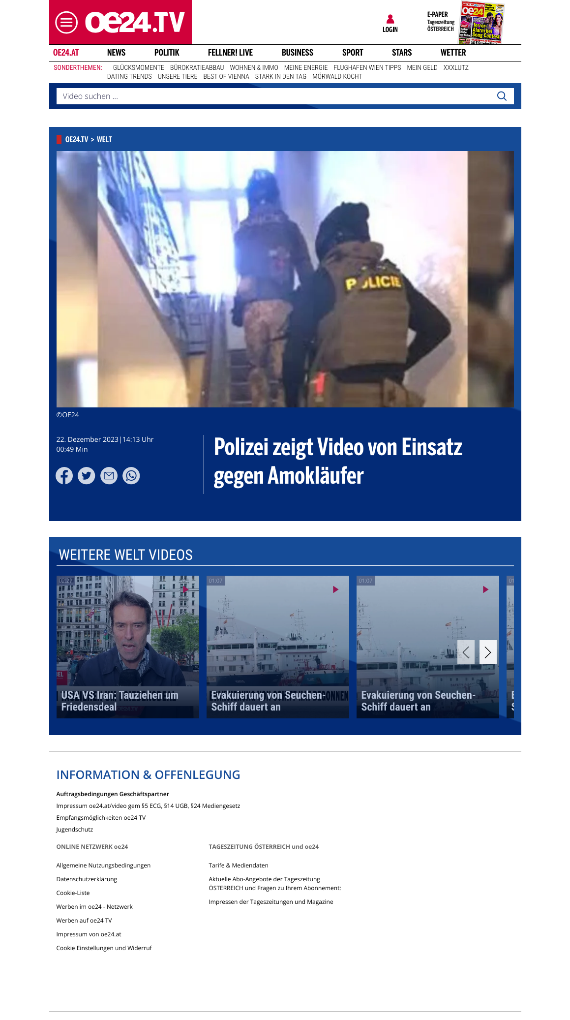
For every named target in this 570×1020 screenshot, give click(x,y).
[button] (64, 22)
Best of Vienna (226, 77)
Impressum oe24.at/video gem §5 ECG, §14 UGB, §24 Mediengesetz (148, 805)
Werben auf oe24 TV (84, 920)
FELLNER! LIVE (230, 52)
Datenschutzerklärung (87, 879)
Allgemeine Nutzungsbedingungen (104, 865)
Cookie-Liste (73, 893)
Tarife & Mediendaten (238, 865)
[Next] (488, 652)
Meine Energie (306, 68)
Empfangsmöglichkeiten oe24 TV (101, 817)
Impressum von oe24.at (89, 934)
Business (297, 52)
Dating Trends (129, 77)
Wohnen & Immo (254, 68)
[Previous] (466, 652)
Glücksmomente (138, 68)
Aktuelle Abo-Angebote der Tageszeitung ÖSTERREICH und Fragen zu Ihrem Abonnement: (275, 883)
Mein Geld (422, 68)
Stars (402, 52)
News (116, 52)
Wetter (453, 52)
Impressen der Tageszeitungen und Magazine (271, 901)
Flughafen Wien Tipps (367, 68)
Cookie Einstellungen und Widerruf (104, 948)
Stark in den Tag (281, 77)
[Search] (501, 96)
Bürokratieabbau (197, 68)
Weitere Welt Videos (125, 555)
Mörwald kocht (337, 77)
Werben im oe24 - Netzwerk (95, 906)
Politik (167, 52)
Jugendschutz (75, 829)
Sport (352, 52)
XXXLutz (456, 68)
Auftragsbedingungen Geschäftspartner (113, 793)
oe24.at (65, 52)
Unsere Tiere (178, 77)
